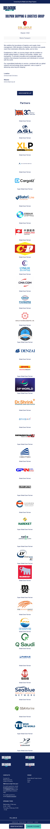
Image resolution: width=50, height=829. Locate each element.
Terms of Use (15, 822)
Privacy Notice (22, 822)
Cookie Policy (30, 822)
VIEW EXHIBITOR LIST (25, 93)
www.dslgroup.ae (9, 82)
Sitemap (36, 822)
